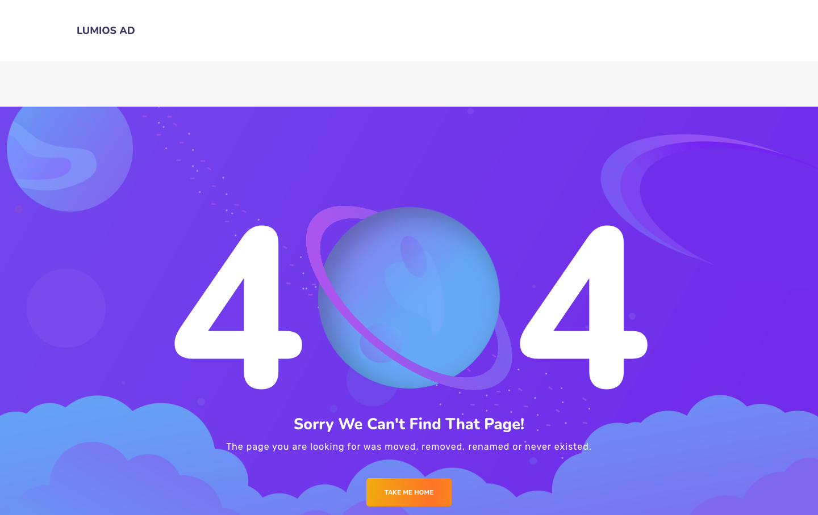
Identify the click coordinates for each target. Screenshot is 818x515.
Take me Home (409, 492)
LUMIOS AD (106, 30)
